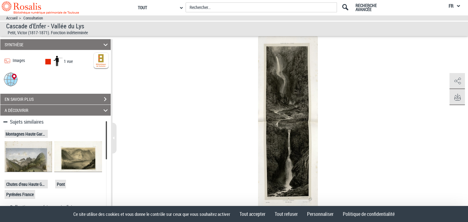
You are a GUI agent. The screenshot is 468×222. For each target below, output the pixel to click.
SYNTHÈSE (57, 44)
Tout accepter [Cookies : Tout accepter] (252, 214)
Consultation (33, 18)
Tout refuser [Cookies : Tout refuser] (286, 214)
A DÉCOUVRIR (57, 110)
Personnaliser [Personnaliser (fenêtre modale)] (320, 214)
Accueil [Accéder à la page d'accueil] (12, 18)
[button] (10, 79)
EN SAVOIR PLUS (58, 99)
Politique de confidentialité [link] (369, 214)
